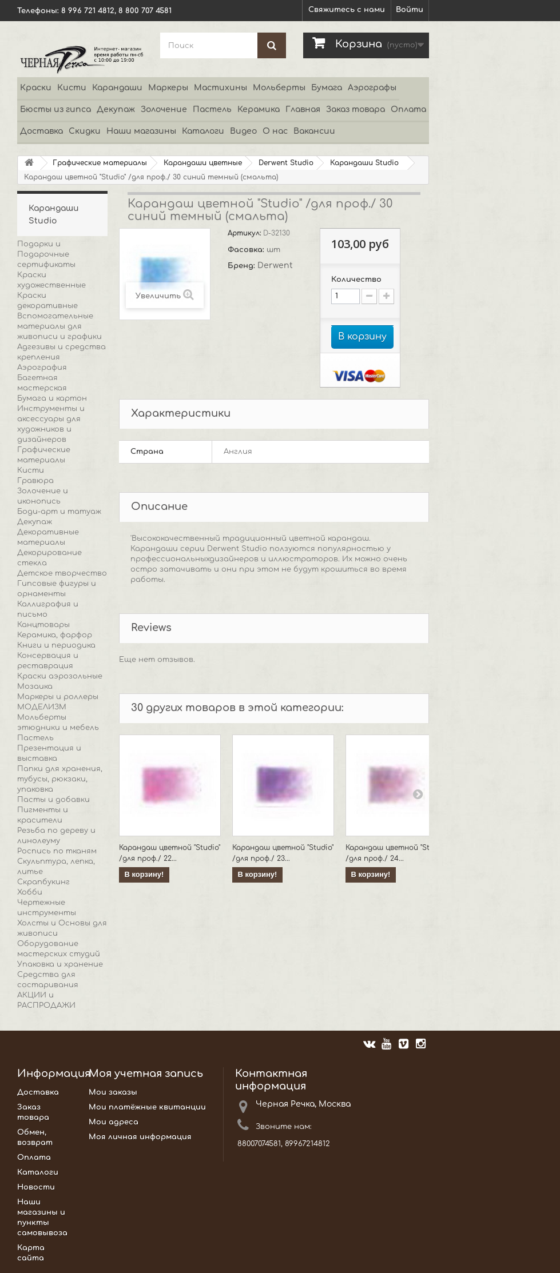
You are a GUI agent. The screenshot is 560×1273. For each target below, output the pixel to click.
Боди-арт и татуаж (59, 512)
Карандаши (117, 87)
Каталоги (203, 131)
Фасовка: (247, 250)
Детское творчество (62, 573)
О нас (275, 131)
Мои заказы (113, 1092)
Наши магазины (141, 131)
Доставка (41, 131)
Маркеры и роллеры (57, 697)
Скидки (85, 131)
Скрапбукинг (43, 882)
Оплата (408, 109)
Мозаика (35, 687)
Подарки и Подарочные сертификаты (46, 254)
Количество (356, 280)
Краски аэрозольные (59, 676)
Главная (302, 109)
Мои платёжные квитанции (147, 1107)
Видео (243, 131)
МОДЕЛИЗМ (41, 707)
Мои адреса (113, 1122)
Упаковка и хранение (60, 964)
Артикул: (245, 233)
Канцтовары (43, 625)
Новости (36, 1187)
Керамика (258, 109)
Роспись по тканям (57, 851)
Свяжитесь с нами (346, 10)
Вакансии (314, 131)
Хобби (29, 892)
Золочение (164, 109)
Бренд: (242, 266)
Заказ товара (355, 109)
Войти (409, 10)
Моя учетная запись (146, 1073)
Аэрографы (372, 87)
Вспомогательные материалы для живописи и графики (59, 326)
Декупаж (116, 109)
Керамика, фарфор (54, 635)
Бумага (326, 87)
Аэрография (42, 368)
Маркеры (168, 87)
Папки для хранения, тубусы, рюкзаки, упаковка (59, 779)
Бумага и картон (52, 398)
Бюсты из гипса (55, 109)
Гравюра (35, 481)
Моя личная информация (140, 1137)
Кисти (71, 87)
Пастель (212, 109)
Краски (35, 87)
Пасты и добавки (53, 800)
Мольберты (279, 87)
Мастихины (220, 87)
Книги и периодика (56, 645)
